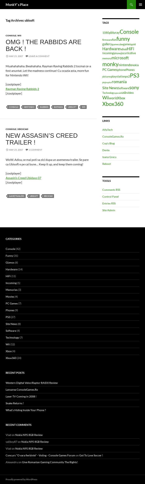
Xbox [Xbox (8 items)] (121, 98)
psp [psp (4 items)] (104, 82)
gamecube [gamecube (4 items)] (117, 44)
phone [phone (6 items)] (121, 69)
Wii (19, 35)
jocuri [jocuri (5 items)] (124, 53)
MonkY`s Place (17, 4)
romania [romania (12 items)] (119, 81)
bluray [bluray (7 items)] (115, 32)
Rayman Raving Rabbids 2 (22, 89)
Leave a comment (39, 56)
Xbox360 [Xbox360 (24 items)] (112, 104)
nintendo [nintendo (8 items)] (125, 65)
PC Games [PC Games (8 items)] (109, 69)
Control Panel (110, 196)
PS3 (8, 317)
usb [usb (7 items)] (124, 93)
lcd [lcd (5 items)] (129, 53)
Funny (9, 255)
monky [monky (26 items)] (110, 64)
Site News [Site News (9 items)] (110, 88)
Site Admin (108, 210)
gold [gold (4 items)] (133, 44)
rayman (58, 107)
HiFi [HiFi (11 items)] (130, 48)
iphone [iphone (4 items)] (117, 53)
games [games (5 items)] (127, 44)
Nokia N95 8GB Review (29, 434)
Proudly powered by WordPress (21, 479)
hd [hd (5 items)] (121, 49)
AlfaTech (107, 129)
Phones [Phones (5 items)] (130, 69)
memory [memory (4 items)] (106, 58)
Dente (106, 150)
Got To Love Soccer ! (91, 455)
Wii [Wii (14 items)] (105, 97)
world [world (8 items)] (113, 98)
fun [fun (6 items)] (114, 39)
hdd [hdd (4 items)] (125, 49)
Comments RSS (111, 189)
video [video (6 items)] (130, 92)
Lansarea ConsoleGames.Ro (22, 389)
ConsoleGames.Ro (113, 136)
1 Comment (35, 149)
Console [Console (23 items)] (129, 32)
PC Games (12, 303)
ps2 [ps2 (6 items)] (127, 76)
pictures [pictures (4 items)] (106, 76)
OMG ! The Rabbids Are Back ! (43, 45)
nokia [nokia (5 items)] (135, 65)
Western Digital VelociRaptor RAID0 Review (32, 382)
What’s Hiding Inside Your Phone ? (26, 410)
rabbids (44, 107)
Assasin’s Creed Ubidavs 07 (23, 178)
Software (11, 330)
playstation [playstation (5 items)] (118, 76)
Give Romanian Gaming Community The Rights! (50, 462)
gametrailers (16, 196)
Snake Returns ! (15, 403)
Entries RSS (109, 203)
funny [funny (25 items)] (123, 38)
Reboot (106, 163)
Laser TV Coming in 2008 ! (21, 396)
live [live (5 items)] (133, 53)
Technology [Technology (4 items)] (108, 92)
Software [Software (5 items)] (123, 88)
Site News (11, 323)
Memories (12, 289)
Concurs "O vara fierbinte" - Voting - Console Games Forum (40, 455)
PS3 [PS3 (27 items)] (134, 75)
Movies (10, 296)
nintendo (29, 107)
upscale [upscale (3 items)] (118, 93)
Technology (12, 337)
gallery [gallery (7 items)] (107, 44)
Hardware (12, 269)
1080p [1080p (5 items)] (106, 32)
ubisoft (72, 107)
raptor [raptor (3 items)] (109, 82)
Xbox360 (22, 129)
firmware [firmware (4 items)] (107, 39)
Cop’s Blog (108, 143)
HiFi (8, 276)
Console (11, 35)
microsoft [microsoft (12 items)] (120, 57)
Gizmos (10, 262)
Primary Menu (140, 4)
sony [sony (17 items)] (134, 87)
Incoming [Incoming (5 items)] (108, 53)
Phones (10, 310)
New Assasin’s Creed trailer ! (42, 139)
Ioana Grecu (109, 157)
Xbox (9, 351)
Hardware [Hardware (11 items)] (111, 48)
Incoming (11, 283)
